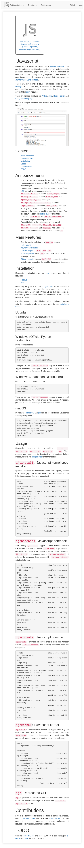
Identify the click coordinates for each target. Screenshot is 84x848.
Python (44, 96)
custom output (45, 214)
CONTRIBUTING (28, 818)
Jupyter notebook (57, 66)
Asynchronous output (29, 248)
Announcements (27, 156)
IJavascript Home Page (30, 41)
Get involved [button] (47, 5)
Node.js (18, 86)
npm (28, 92)
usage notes (37, 457)
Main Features (27, 158)
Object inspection (28, 259)
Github (72, 5)
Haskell (62, 96)
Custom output (27, 250)
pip (39, 413)
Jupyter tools (47, 286)
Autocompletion (27, 253)
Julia (50, 96)
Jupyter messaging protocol (26, 80)
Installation (25, 161)
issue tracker (55, 818)
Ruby (55, 96)
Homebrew (29, 413)
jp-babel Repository (30, 47)
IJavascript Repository (30, 44)
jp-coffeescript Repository (29, 49)
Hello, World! (26, 245)
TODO (23, 169)
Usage (23, 164)
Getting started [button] (17, 5)
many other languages (24, 99)
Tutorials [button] (32, 5)
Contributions (26, 166)
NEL (22, 191)
